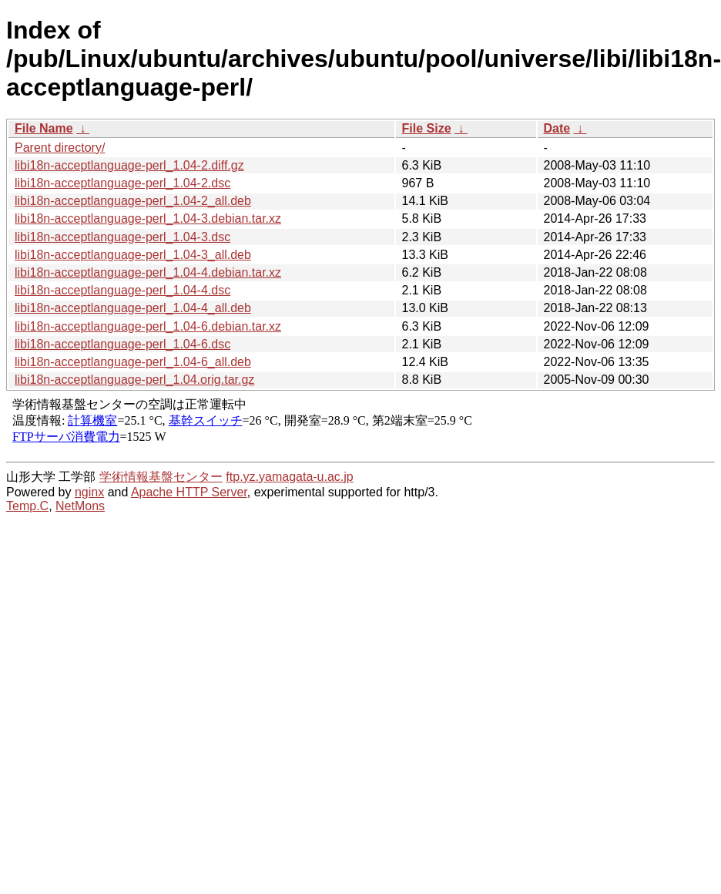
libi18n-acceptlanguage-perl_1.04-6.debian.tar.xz (148, 326)
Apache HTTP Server (189, 492)
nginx (89, 492)
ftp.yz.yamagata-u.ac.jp (289, 476)
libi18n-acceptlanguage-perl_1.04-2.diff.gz (129, 165)
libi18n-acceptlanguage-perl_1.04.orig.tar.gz (134, 379)
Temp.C (27, 506)
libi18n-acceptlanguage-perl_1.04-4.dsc (122, 290)
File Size (426, 128)
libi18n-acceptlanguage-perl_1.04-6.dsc (122, 344)
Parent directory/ (60, 147)
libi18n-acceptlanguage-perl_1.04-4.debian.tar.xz (148, 272)
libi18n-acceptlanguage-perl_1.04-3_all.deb (133, 254)
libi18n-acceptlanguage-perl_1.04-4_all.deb (133, 307)
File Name (44, 128)
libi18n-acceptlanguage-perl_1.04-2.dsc (122, 183)
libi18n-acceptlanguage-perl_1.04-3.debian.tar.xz (148, 218)
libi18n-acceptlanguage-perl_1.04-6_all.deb (133, 361)
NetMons (80, 506)
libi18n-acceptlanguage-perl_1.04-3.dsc (122, 237)
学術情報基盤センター (161, 476)
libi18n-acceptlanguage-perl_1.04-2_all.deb (133, 200)
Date (557, 128)
